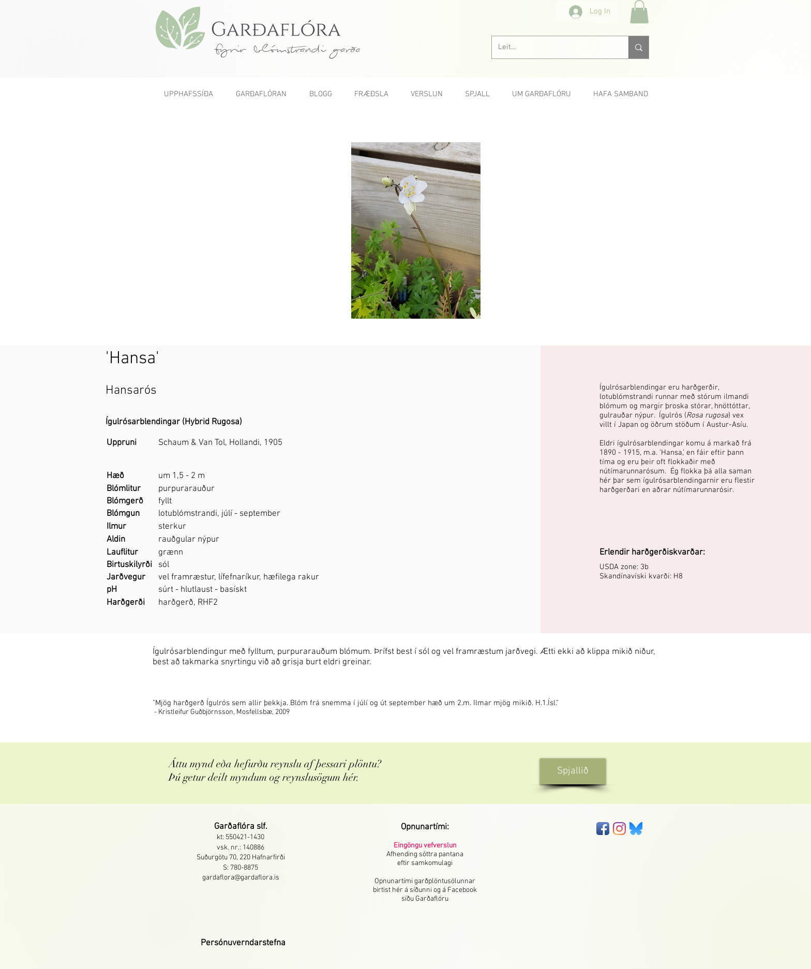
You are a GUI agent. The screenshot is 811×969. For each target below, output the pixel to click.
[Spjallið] (573, 771)
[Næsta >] (620, 118)
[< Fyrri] (189, 118)
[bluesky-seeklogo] (635, 828)
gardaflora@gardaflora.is (240, 877)
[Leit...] (552, 47)
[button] (639, 11)
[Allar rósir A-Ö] (405, 118)
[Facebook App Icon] (602, 828)
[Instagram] (619, 828)
